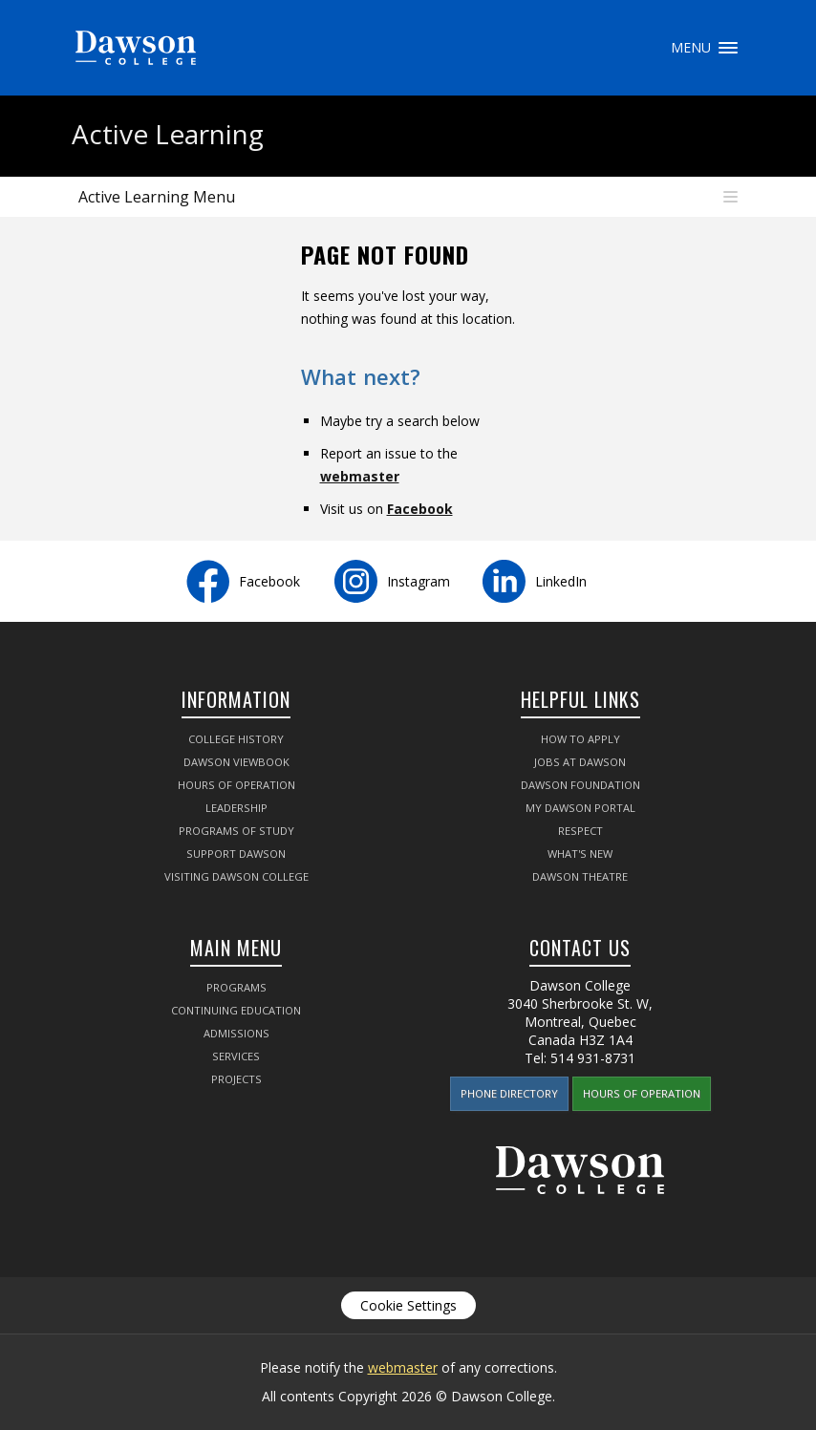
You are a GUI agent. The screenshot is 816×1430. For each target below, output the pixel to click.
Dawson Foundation (580, 785)
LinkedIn (561, 581)
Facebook (420, 509)
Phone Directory (509, 1093)
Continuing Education (236, 1010)
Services (236, 1056)
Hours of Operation (236, 785)
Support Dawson (236, 853)
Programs (236, 987)
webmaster (359, 476)
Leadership (236, 807)
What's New (580, 853)
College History (236, 739)
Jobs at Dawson (580, 762)
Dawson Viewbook (236, 762)
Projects (236, 1079)
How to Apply (580, 739)
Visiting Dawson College (236, 876)
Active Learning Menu (156, 196)
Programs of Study (236, 830)
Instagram (418, 581)
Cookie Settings (408, 1305)
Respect (580, 830)
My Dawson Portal (580, 807)
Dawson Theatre (580, 876)
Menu (728, 47)
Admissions (236, 1033)
